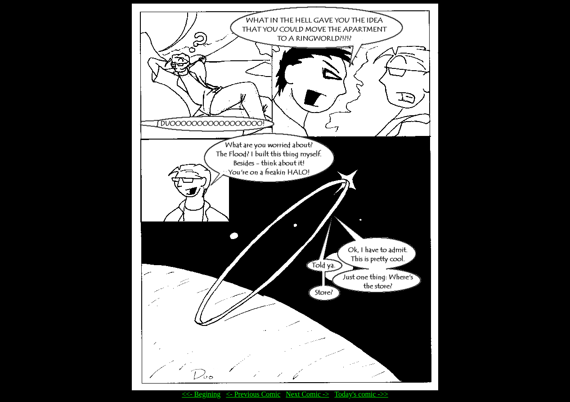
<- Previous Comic (253, 394)
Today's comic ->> (361, 394)
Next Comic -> (307, 394)
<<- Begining (201, 394)
